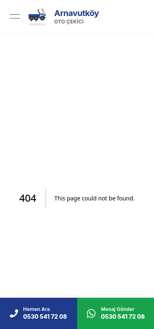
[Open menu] (15, 16)
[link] (62, 16)
